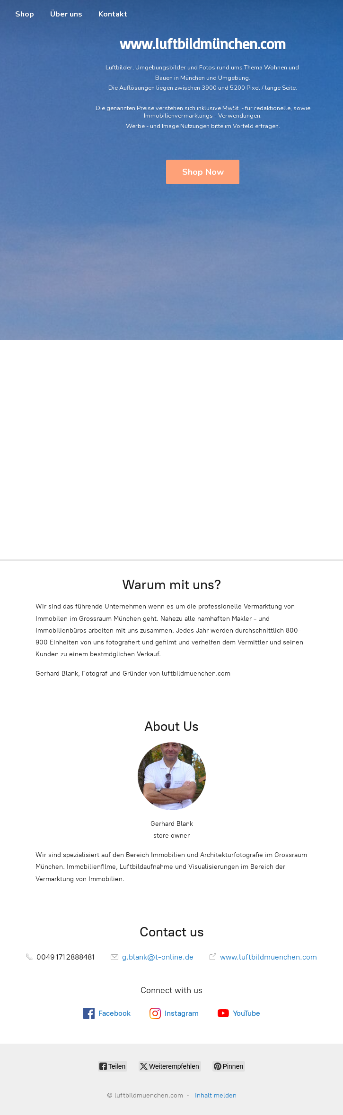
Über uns (66, 14)
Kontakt (112, 14)
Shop (24, 14)
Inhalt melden (216, 1095)
